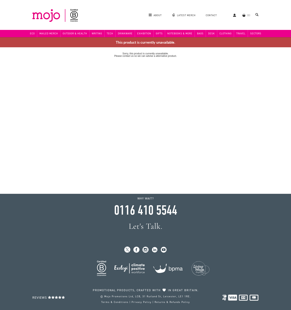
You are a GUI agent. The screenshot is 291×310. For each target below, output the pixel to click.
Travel (241, 33)
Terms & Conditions (115, 302)
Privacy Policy (142, 302)
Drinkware (125, 33)
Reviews (48, 297)
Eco (32, 33)
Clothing (225, 33)
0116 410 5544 (145, 210)
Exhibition (144, 33)
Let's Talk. (145, 226)
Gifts (159, 33)
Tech (110, 33)
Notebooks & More (179, 33)
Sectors (255, 33)
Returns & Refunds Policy (172, 302)
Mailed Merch (48, 33)
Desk (211, 33)
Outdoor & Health (75, 33)
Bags (200, 33)
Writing (97, 33)
